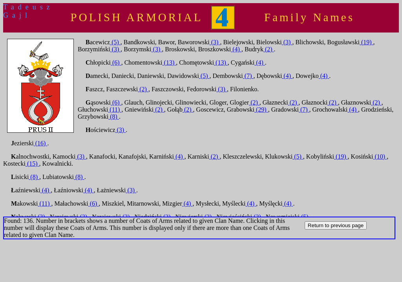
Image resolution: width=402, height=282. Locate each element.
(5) (115, 42)
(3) (215, 42)
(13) (169, 62)
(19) (366, 42)
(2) (268, 49)
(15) (32, 163)
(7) (248, 75)
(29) (261, 109)
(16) (41, 143)
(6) (116, 62)
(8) (113, 116)
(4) (236, 49)
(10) (380, 156)
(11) (114, 109)
